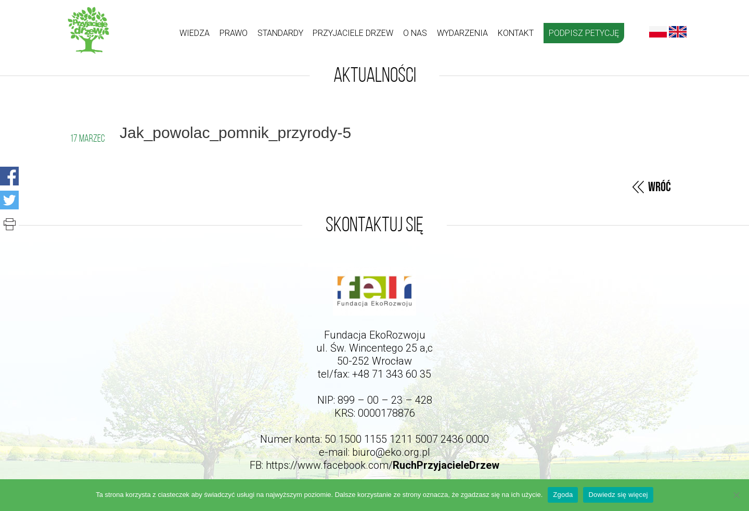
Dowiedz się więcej (618, 494)
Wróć (659, 187)
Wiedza (194, 33)
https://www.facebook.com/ (382, 465)
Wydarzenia (462, 33)
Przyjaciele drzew (353, 33)
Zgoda (563, 494)
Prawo (233, 33)
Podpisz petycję (584, 33)
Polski (658, 32)
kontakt (516, 33)
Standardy (280, 33)
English (678, 32)
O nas (415, 33)
